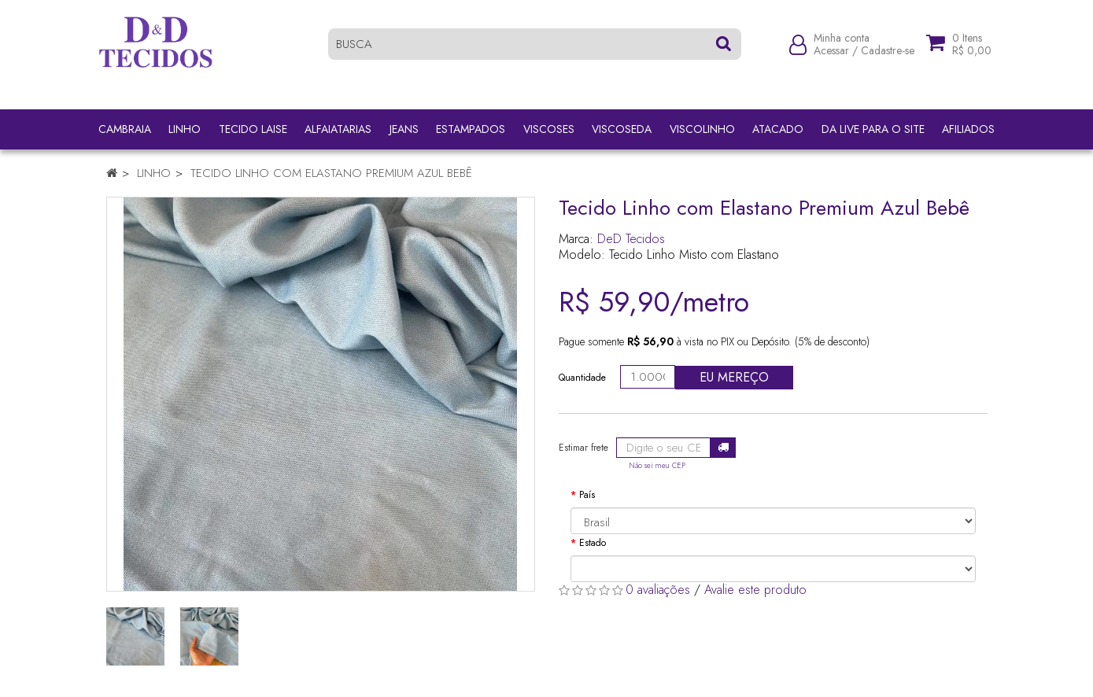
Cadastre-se (887, 57)
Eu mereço (734, 377)
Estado (592, 543)
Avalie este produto (755, 590)
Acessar (831, 57)
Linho (154, 173)
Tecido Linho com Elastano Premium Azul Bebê (331, 173)
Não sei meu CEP (657, 465)
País (587, 495)
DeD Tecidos (631, 239)
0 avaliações (658, 590)
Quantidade (582, 378)
